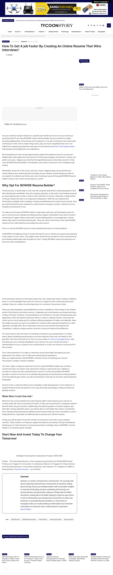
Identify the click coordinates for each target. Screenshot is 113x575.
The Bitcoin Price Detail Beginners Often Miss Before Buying (100, 177)
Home (3, 36)
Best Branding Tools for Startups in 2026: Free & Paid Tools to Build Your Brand (10, 559)
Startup (5, 554)
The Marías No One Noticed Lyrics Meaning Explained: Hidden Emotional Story (40, 20)
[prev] (106, 20)
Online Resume (43, 519)
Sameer (10, 55)
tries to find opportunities (64, 146)
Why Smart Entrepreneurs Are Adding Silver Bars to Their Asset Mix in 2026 (99, 196)
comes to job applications (59, 339)
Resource (9, 36)
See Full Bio (25, 509)
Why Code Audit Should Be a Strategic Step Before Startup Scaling (78, 559)
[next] (109, 20)
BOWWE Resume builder (29, 519)
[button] (109, 25)
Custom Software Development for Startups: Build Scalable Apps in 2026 (56, 559)
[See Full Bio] (31, 509)
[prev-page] (3, 568)
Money (81, 84)
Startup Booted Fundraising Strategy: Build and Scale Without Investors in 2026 (100, 559)
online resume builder (55, 519)
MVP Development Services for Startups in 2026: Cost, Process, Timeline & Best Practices (34, 559)
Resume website (68, 519)
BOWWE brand (15, 519)
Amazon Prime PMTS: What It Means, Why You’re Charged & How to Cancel (100, 186)
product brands (22, 469)
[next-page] (7, 568)
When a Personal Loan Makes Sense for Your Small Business (93, 88)
